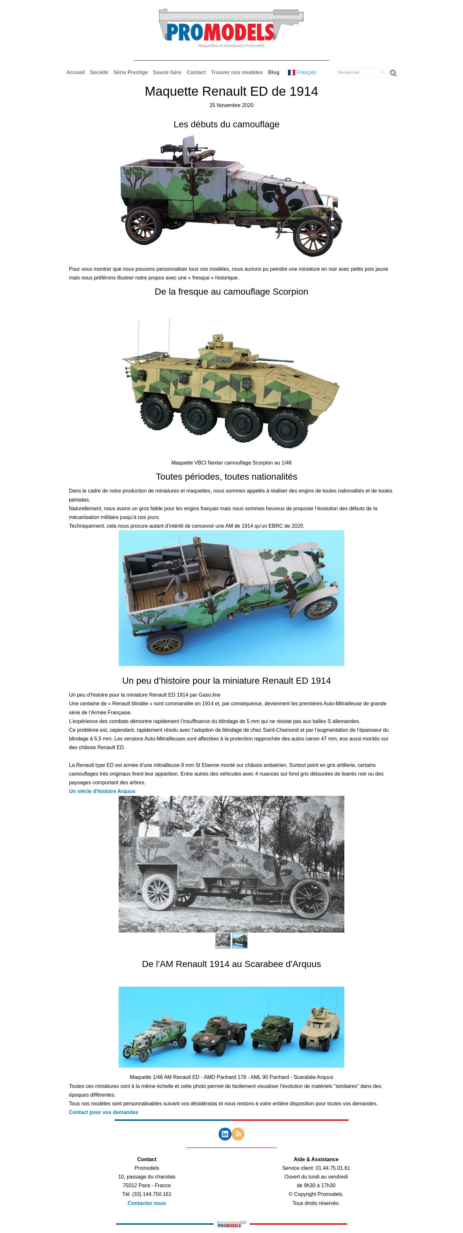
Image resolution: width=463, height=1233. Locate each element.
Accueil (75, 72)
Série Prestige (130, 72)
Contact (196, 72)
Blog (274, 72)
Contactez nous (147, 1203)
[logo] (231, 34)
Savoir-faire (167, 72)
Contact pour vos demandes (103, 1112)
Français (303, 72)
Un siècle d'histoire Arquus (102, 791)
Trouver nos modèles (237, 72)
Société (99, 72)
